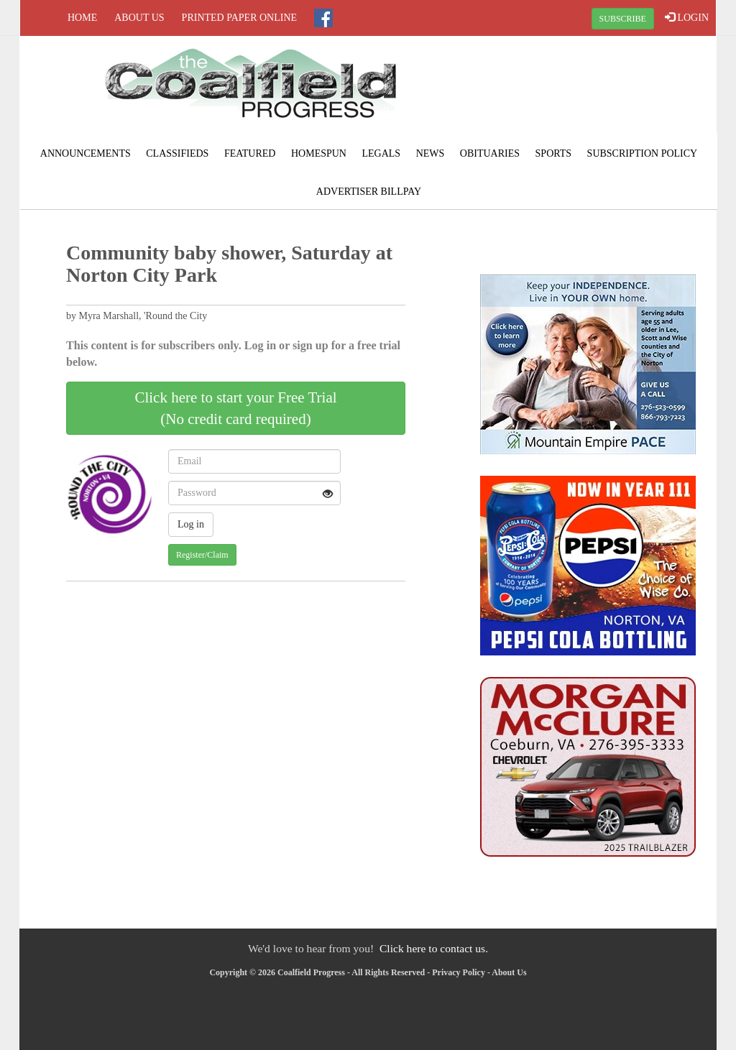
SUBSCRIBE (622, 19)
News (430, 153)
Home (82, 17)
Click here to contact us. (434, 948)
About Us (139, 17)
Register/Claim (202, 555)
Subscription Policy (642, 153)
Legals (381, 153)
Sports (553, 153)
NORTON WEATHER (599, 90)
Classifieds (177, 153)
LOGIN (687, 17)
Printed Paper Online (240, 17)
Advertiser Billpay (368, 191)
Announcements (85, 153)
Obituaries (490, 153)
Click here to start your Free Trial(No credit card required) (235, 408)
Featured (250, 153)
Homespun (318, 153)
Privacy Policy (458, 972)
